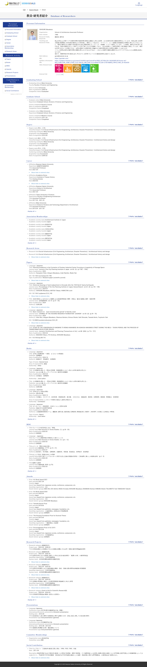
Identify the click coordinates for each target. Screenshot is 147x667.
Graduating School (12, 33)
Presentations (10, 76)
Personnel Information (13, 29)
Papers (8, 59)
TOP (24, 10)
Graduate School (11, 36)
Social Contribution (12, 90)
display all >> (32, 211)
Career (8, 43)
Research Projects (12, 72)
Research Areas (11, 51)
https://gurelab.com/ (62, 58)
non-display (138, 79)
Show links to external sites (39, 172)
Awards (8, 69)
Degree (8, 39)
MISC (8, 66)
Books (8, 62)
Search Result (33, 10)
